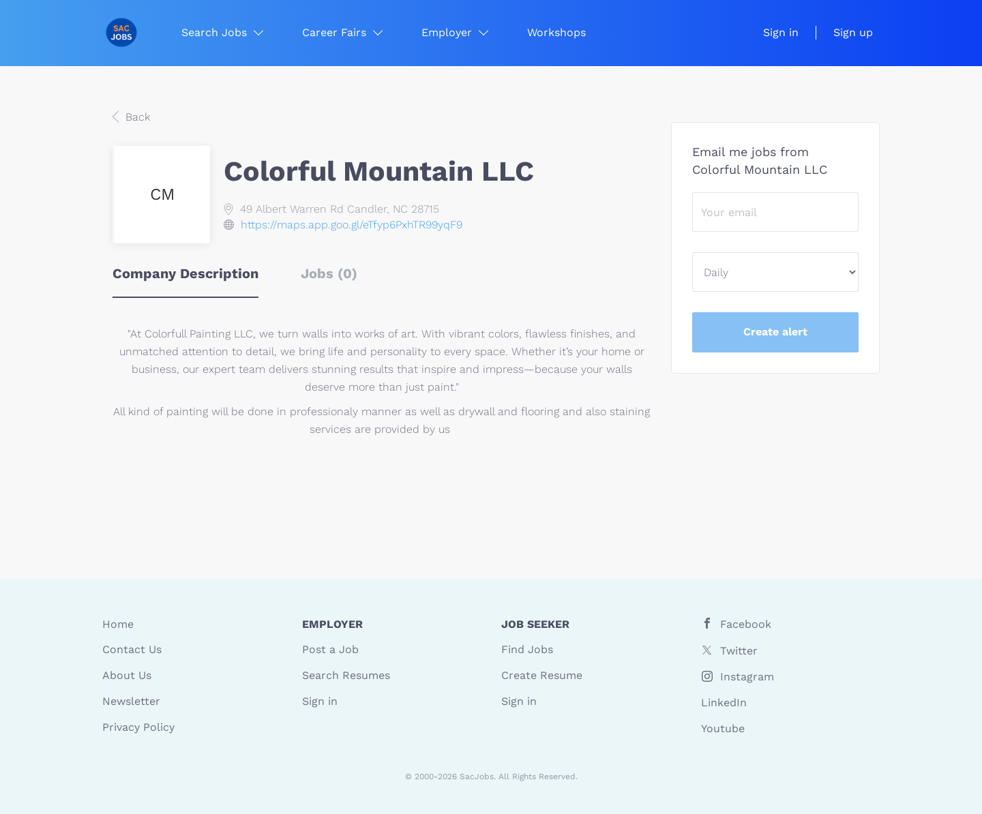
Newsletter (131, 701)
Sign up (853, 32)
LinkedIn (724, 702)
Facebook (745, 624)
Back (136, 116)
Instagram (747, 676)
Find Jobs (527, 649)
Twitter (739, 650)
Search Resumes (346, 675)
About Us (126, 675)
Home (118, 624)
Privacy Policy (138, 727)
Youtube (723, 728)
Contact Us (132, 649)
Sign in (781, 32)
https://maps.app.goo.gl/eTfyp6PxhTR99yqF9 (351, 224)
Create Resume (541, 675)
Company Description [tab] (185, 273)
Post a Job (330, 649)
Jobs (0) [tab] (329, 273)
